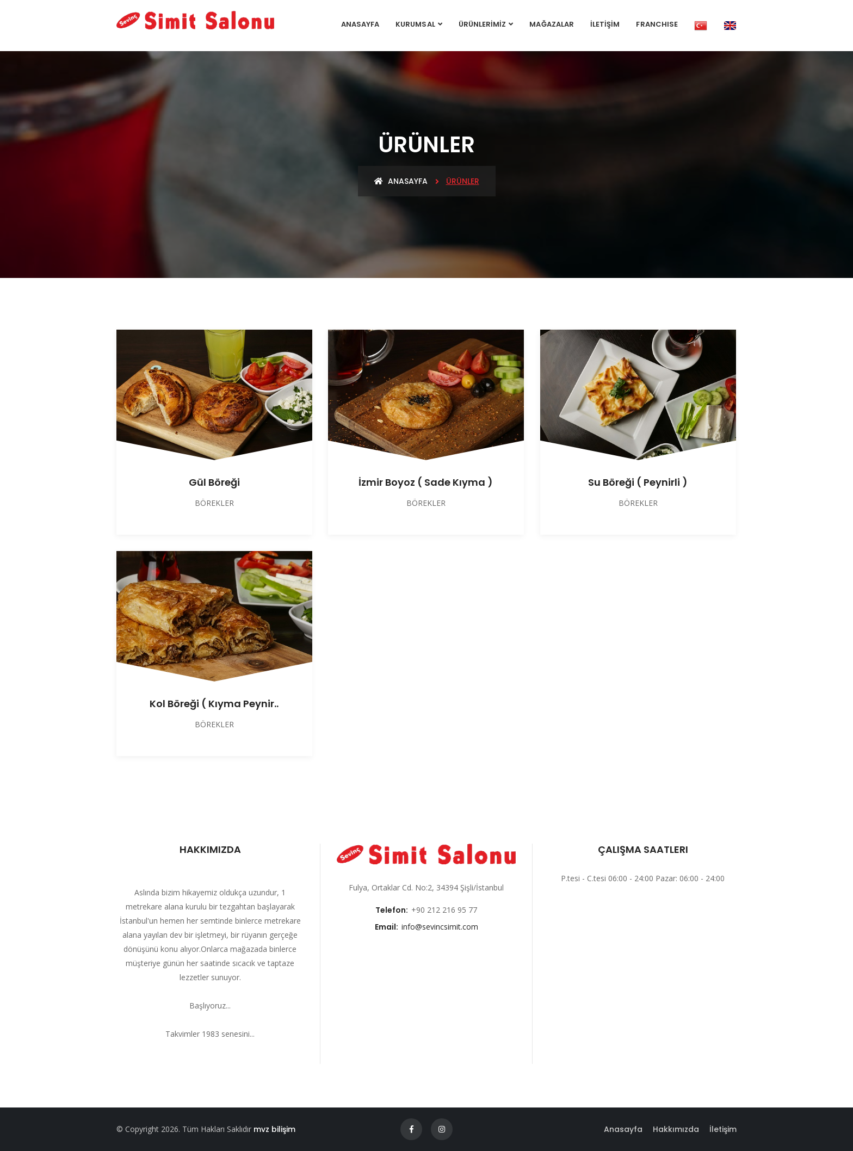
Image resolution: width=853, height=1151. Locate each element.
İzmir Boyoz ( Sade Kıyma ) (425, 482)
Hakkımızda (676, 1129)
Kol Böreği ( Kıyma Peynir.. (214, 703)
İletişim (723, 1129)
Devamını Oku (210, 1048)
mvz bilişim (274, 1129)
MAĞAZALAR (551, 24)
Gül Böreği (214, 482)
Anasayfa (360, 24)
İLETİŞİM (605, 24)
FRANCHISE (657, 24)
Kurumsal (415, 24)
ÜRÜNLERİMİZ (482, 24)
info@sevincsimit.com (439, 926)
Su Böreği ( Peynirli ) (638, 482)
